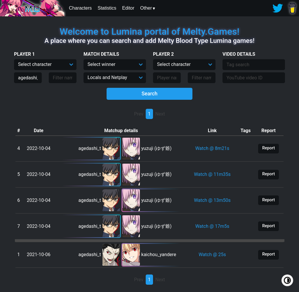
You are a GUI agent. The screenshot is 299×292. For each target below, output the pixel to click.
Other (146, 8)
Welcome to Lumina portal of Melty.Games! (149, 31)
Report (268, 148)
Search (150, 94)
